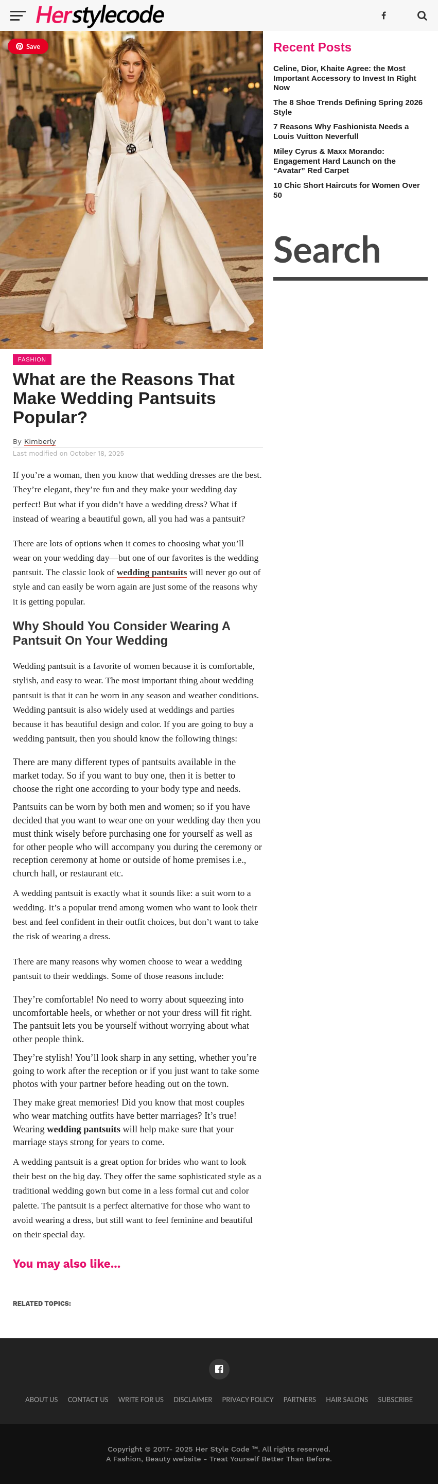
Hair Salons (347, 1399)
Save (28, 46)
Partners (300, 1399)
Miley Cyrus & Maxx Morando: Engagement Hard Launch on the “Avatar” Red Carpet (334, 161)
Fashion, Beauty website (157, 1459)
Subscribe (395, 1399)
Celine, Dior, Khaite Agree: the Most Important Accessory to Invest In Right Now (344, 78)
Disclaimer (192, 1399)
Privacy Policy (247, 1399)
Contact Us (88, 1399)
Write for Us (141, 1399)
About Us (41, 1399)
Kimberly (40, 441)
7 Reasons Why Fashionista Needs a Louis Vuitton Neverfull (341, 131)
